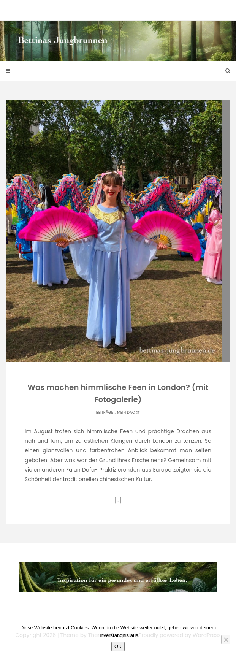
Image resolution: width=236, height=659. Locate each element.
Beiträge (104, 412)
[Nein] (225, 639)
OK (118, 646)
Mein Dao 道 (128, 412)
